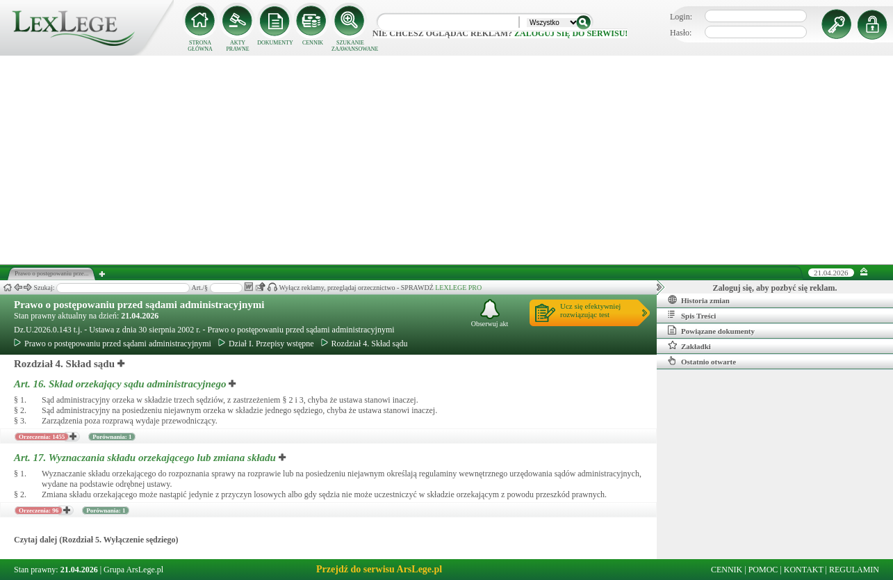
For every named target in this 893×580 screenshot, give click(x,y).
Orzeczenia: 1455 (42, 436)
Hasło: (680, 33)
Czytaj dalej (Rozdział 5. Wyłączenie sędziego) (96, 540)
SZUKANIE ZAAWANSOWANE (350, 46)
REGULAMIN (854, 569)
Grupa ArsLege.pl (133, 569)
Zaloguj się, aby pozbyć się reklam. (775, 288)
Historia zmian (699, 300)
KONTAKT (804, 569)
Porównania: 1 (111, 436)
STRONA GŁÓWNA (200, 46)
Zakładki (689, 346)
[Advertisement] (447, 160)
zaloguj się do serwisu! (571, 33)
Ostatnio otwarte (702, 361)
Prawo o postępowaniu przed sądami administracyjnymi (139, 304)
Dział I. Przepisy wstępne (266, 343)
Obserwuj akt (490, 313)
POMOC (763, 569)
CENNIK (312, 43)
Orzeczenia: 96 (38, 510)
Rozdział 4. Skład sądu (364, 343)
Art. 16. (121, 383)
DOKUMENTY (275, 43)
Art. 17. (146, 457)
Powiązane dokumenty (711, 330)
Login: (681, 17)
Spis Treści (692, 315)
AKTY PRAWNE (237, 46)
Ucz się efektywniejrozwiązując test (590, 310)
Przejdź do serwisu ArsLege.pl (379, 569)
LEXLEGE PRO (458, 287)
